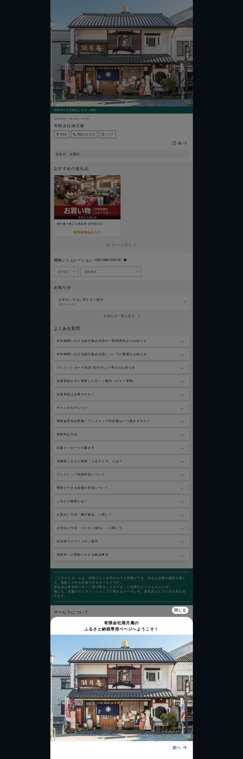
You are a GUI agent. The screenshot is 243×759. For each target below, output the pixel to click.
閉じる (180, 610)
